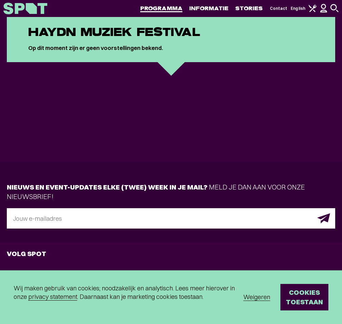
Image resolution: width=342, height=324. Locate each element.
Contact (279, 8)
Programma (161, 8)
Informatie (208, 8)
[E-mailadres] (171, 218)
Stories (249, 8)
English (298, 8)
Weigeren (256, 297)
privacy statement (52, 297)
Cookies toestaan (304, 297)
